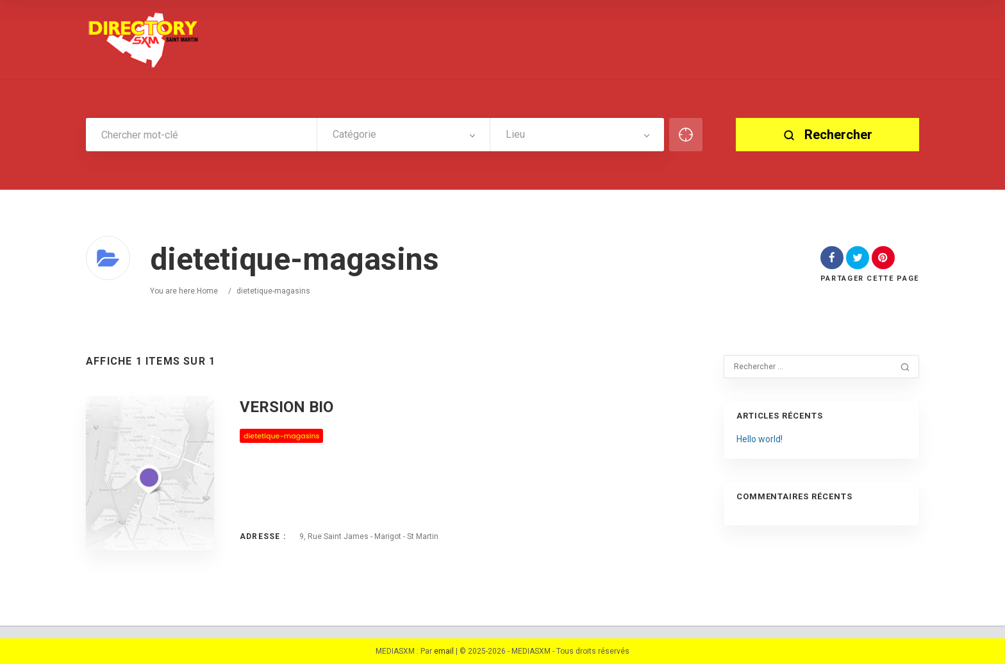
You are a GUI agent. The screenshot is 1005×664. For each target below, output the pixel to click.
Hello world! (759, 439)
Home (207, 290)
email (444, 651)
